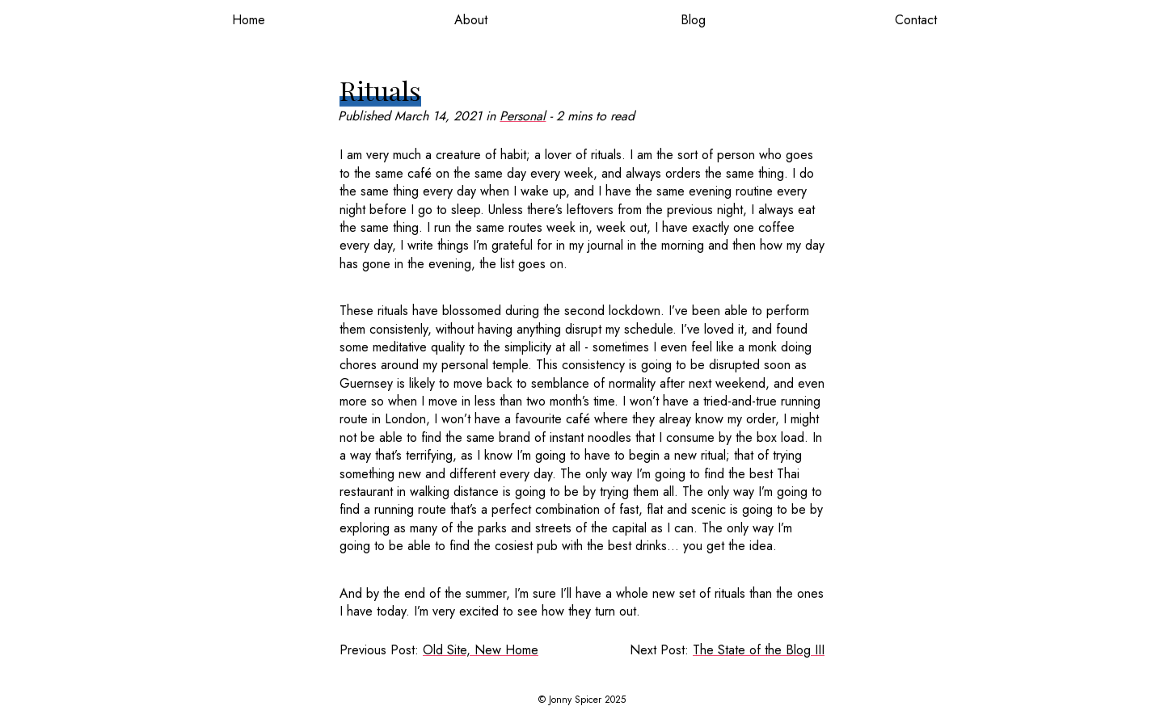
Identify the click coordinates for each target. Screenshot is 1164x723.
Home (248, 20)
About (470, 20)
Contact (916, 20)
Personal (523, 116)
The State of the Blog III (758, 650)
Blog (693, 20)
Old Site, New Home (480, 650)
